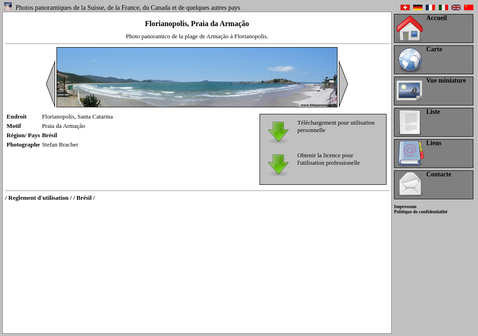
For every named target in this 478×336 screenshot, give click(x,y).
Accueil (436, 17)
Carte (434, 49)
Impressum (405, 206)
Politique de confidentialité (420, 211)
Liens (434, 143)
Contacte (438, 174)
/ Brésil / (84, 197)
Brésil (49, 135)
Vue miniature (446, 80)
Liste (433, 111)
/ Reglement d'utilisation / (38, 197)
